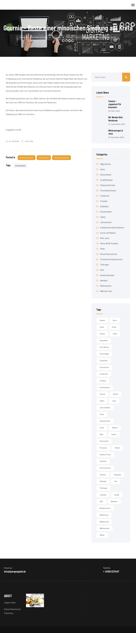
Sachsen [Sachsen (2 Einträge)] (103, 461)
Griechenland (44, 158)
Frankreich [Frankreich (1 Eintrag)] (104, 374)
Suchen (126, 77)
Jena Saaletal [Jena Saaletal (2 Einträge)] (105, 407)
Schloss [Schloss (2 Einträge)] (103, 474)
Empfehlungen (106, 179)
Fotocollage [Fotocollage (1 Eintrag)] (104, 354)
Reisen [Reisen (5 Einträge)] (117, 448)
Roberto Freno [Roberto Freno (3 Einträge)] (105, 454)
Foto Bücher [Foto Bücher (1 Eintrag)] (104, 347)
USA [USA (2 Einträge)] (101, 501)
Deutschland (105, 174)
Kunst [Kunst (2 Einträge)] (102, 428)
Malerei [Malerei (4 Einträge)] (115, 428)
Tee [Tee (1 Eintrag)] (115, 481)
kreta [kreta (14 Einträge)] (102, 414)
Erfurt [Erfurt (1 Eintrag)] (114, 327)
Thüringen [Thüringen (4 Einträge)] (103, 488)
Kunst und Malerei (108, 232)
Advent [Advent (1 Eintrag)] (102, 320)
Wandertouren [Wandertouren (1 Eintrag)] (105, 508)
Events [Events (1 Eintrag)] (102, 334)
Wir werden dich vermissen (116, 119)
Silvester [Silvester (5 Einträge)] (103, 481)
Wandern (104, 280)
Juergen (15, 141)
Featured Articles (107, 185)
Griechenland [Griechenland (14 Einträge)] (105, 387)
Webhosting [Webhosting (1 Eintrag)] (104, 521)
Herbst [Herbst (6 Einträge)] (115, 394)
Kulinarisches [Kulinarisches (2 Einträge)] (105, 421)
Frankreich (105, 195)
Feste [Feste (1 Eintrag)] (115, 334)
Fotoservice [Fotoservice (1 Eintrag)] (104, 367)
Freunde (103, 201)
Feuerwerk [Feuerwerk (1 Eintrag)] (104, 340)
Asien (102, 169)
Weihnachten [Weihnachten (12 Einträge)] (104, 528)
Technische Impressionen (111, 259)
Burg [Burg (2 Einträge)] (114, 320)
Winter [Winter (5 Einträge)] (102, 535)
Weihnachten (106, 285)
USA (102, 269)
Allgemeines (105, 164)
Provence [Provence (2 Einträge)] (103, 448)
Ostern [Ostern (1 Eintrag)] (113, 434)
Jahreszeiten (106, 222)
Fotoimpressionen (27, 158)
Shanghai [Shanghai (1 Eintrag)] (117, 474)
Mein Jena (104, 238)
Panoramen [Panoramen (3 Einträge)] (104, 441)
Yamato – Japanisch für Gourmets (115, 104)
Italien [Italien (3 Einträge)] (102, 401)
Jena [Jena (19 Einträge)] (114, 401)
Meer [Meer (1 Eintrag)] (101, 434)
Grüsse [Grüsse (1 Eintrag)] (102, 394)
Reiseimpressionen (61, 158)
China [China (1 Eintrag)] (102, 327)
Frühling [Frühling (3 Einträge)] (103, 381)
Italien (103, 217)
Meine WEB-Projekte (109, 243)
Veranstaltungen (107, 275)
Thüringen (104, 264)
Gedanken (104, 206)
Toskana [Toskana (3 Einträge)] (103, 495)
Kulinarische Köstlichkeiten (112, 227)
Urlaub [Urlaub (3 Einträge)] (116, 495)
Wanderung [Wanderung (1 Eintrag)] (104, 515)
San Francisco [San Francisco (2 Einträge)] (105, 468)
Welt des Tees (106, 291)
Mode (102, 248)
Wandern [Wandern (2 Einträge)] (114, 501)
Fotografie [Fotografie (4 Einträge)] (104, 360)
